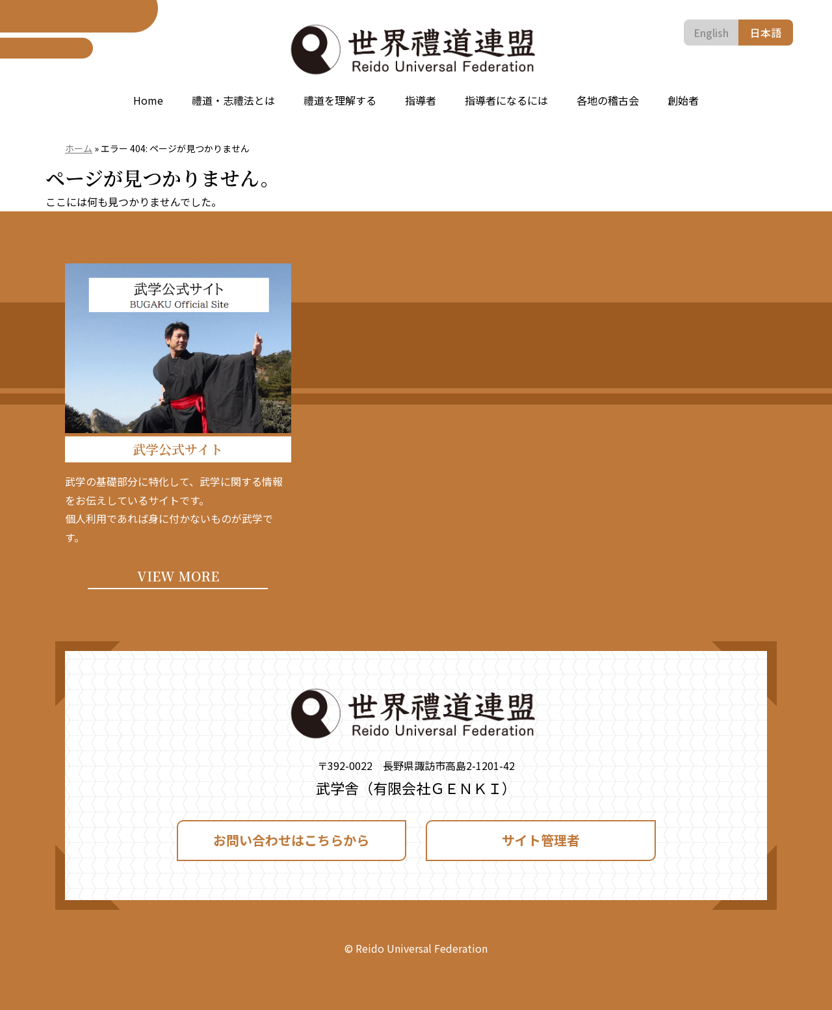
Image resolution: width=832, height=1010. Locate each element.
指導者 (420, 100)
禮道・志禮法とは (233, 100)
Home (148, 100)
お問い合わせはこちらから (291, 840)
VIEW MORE (178, 575)
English (711, 32)
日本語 (765, 32)
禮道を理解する (340, 100)
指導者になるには (506, 100)
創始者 (683, 100)
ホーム (78, 148)
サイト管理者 (541, 840)
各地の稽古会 (608, 100)
